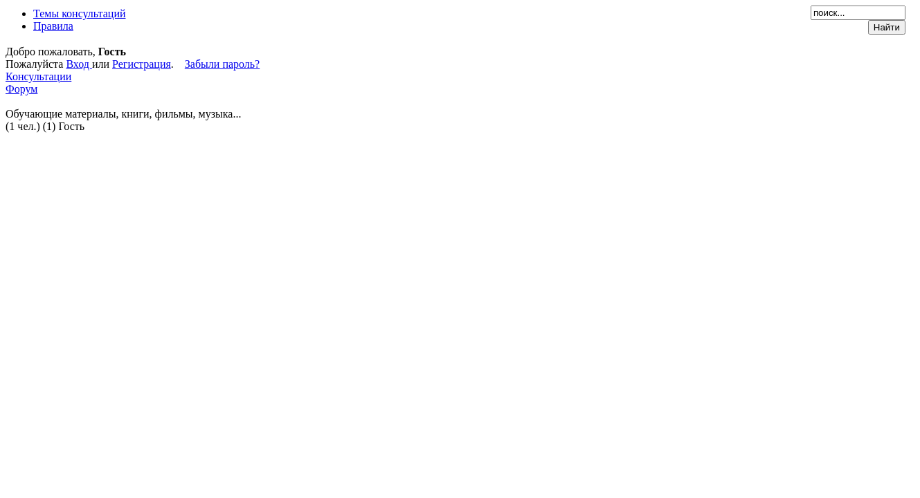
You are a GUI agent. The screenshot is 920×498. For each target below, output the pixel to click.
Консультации (38, 76)
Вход (79, 64)
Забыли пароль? (222, 64)
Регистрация (141, 64)
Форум (21, 89)
